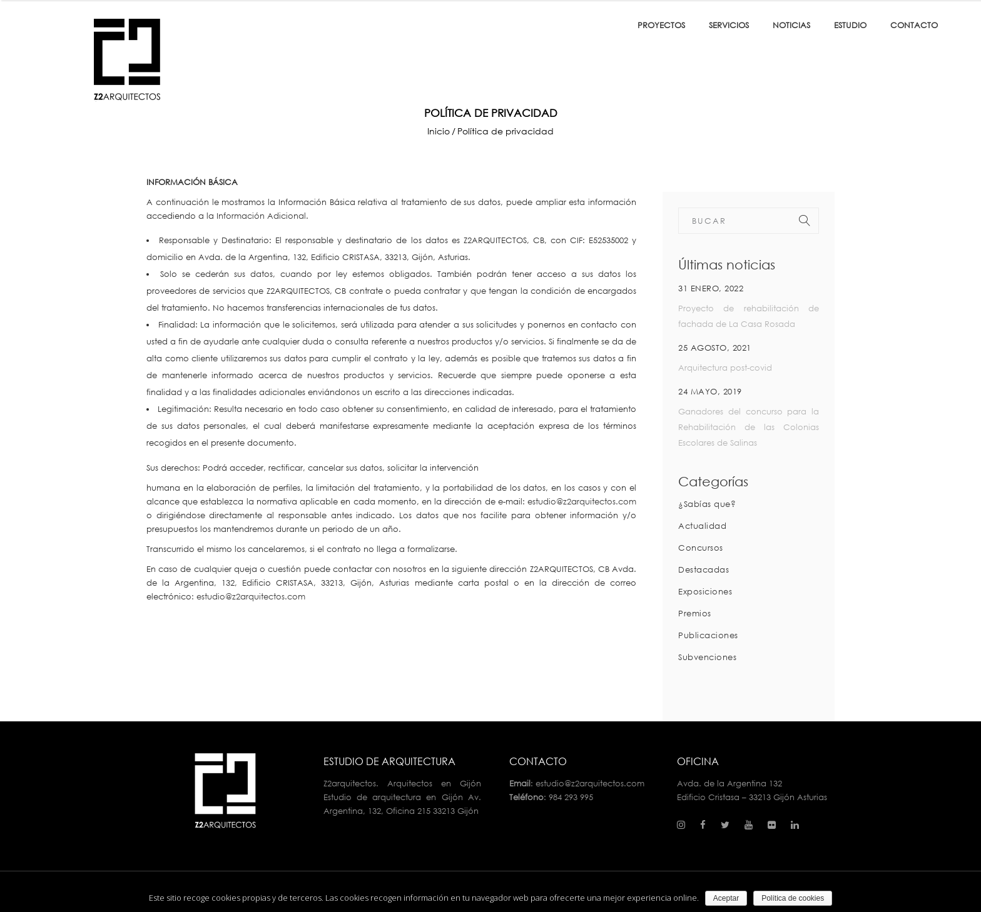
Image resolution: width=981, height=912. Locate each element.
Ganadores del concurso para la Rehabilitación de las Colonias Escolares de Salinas (748, 427)
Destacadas (703, 569)
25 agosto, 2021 (714, 348)
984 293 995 (571, 797)
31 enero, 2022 (710, 288)
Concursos (700, 548)
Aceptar (726, 898)
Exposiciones (705, 591)
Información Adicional (261, 216)
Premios (694, 613)
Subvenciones (707, 657)
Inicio (438, 131)
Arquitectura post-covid (725, 368)
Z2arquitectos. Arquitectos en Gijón (402, 783)
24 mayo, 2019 (710, 391)
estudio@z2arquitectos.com (581, 501)
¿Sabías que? (707, 504)
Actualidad (702, 526)
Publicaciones (708, 635)
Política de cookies (792, 898)
